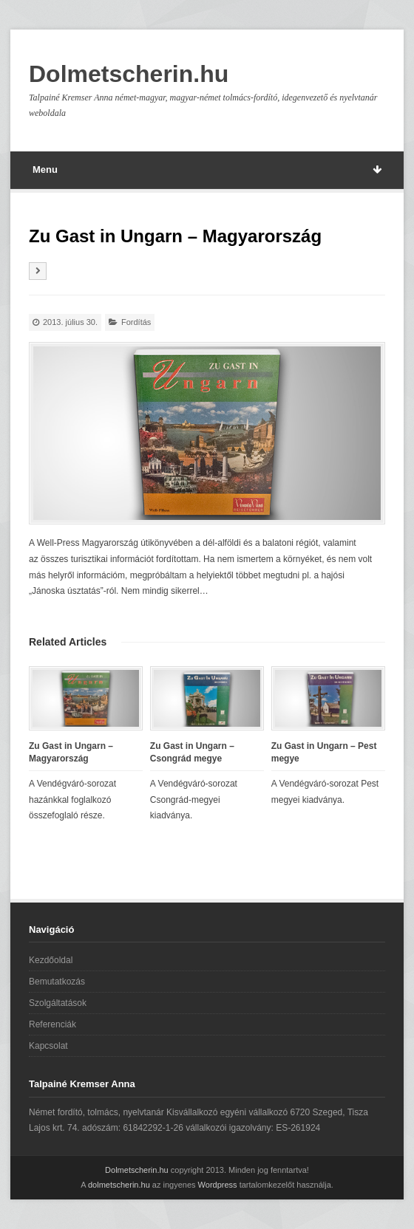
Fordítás (136, 322)
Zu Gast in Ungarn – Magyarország (71, 752)
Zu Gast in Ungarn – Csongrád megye (192, 752)
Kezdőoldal (50, 960)
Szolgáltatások (57, 1003)
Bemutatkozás (57, 981)
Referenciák (52, 1024)
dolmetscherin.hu (119, 1184)
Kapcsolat (48, 1046)
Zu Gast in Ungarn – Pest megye (324, 752)
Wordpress (217, 1184)
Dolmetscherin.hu (128, 74)
